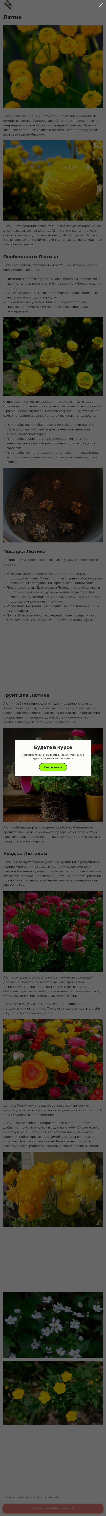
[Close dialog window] (100, 5)
